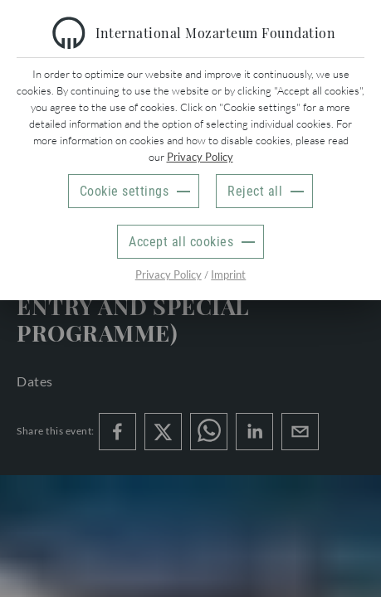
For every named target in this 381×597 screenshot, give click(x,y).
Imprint (228, 274)
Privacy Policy (200, 156)
